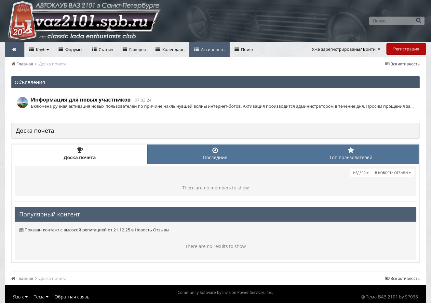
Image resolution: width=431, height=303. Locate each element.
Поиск (247, 49)
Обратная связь (71, 297)
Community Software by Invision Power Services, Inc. (225, 292)
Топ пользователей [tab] (351, 153)
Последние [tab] (215, 153)
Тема (41, 297)
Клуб (42, 49)
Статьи (105, 49)
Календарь (172, 49)
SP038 (411, 297)
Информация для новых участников (81, 99)
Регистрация (406, 49)
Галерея (137, 49)
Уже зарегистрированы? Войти (346, 49)
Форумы (73, 49)
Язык (20, 297)
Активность (212, 49)
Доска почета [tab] (79, 153)
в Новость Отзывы (393, 173)
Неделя (360, 173)
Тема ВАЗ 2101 (382, 297)
